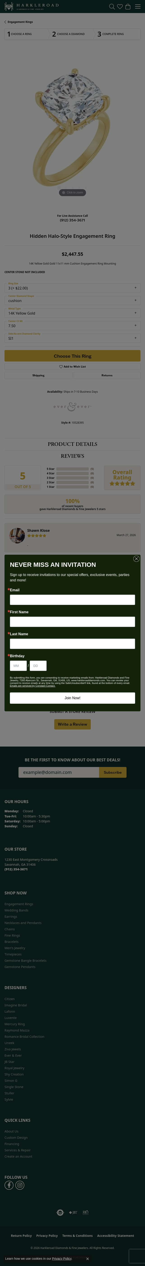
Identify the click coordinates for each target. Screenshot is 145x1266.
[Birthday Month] (18, 666)
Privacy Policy (61, 1258)
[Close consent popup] (87, 1258)
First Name (19, 612)
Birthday (17, 656)
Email (15, 590)
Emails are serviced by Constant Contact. (32, 685)
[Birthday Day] (38, 666)
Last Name (19, 634)
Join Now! (72, 698)
